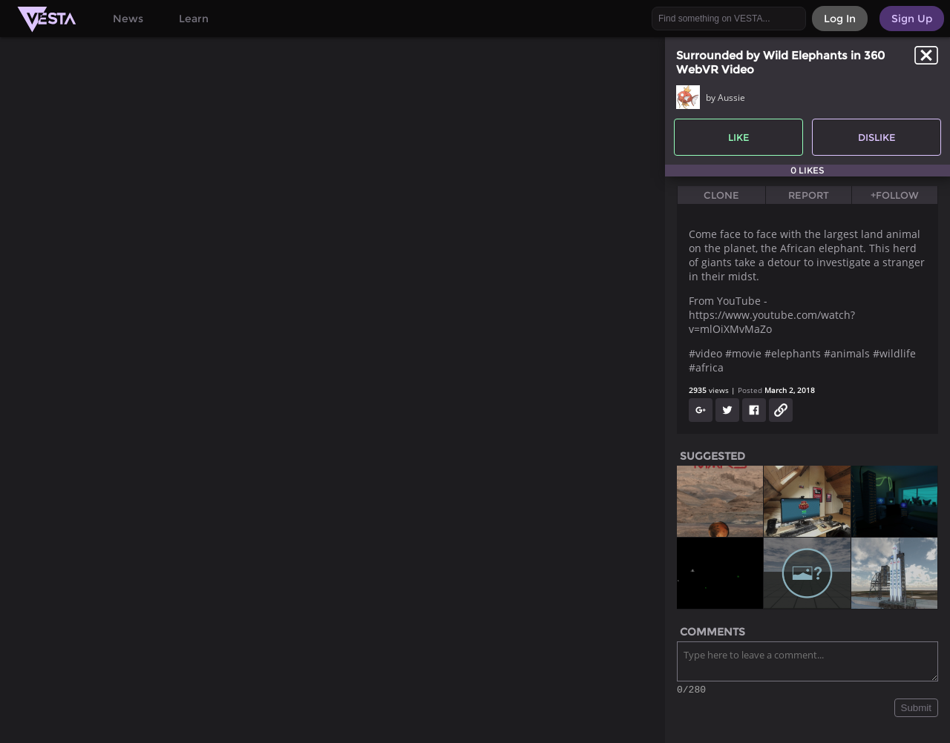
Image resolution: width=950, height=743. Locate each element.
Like (739, 137)
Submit (916, 710)
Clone (721, 195)
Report (808, 195)
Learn (194, 18)
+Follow (895, 195)
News (128, 18)
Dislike (877, 137)
